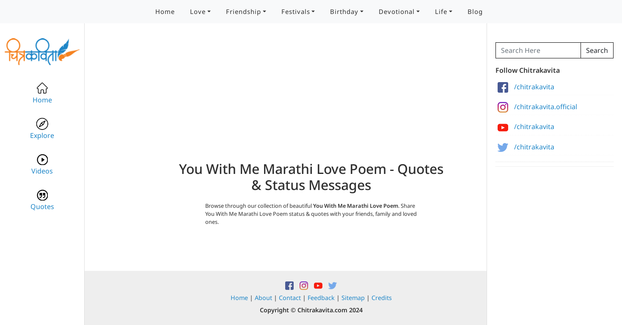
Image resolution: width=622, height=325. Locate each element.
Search (597, 50)
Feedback (321, 298)
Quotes (42, 200)
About (263, 298)
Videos (42, 164)
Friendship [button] (243, 11)
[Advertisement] (311, 101)
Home (165, 11)
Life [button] (441, 11)
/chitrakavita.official (537, 106)
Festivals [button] (295, 11)
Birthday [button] (344, 11)
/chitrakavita (526, 86)
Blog (475, 11)
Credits (382, 298)
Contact (290, 298)
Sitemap (353, 298)
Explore (42, 129)
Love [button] (198, 11)
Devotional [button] (397, 11)
